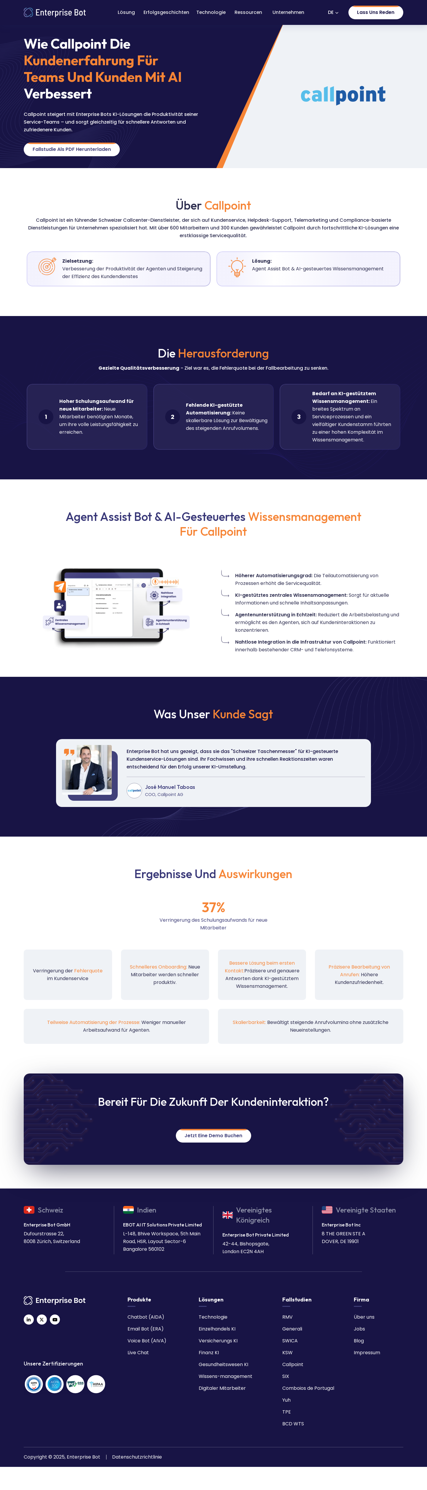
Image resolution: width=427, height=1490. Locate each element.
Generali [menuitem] (292, 1328)
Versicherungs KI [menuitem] (218, 1340)
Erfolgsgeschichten (166, 12)
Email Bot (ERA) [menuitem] (146, 1328)
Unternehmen (288, 12)
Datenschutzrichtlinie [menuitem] (137, 1457)
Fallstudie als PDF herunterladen (72, 149)
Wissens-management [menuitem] (225, 1376)
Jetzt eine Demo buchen (213, 1135)
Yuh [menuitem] (286, 1400)
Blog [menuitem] (359, 1340)
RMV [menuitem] (287, 1317)
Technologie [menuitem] (213, 1317)
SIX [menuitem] (285, 1376)
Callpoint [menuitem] (292, 1364)
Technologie (211, 12)
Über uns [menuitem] (364, 1317)
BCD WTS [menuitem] (293, 1423)
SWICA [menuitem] (290, 1340)
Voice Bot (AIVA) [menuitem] (147, 1340)
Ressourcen (248, 12)
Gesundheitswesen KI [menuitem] (223, 1364)
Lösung (126, 12)
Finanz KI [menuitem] (209, 1352)
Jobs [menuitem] (359, 1328)
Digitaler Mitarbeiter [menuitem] (222, 1388)
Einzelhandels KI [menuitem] (217, 1328)
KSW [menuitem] (287, 1352)
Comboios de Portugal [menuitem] (308, 1388)
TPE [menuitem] (286, 1411)
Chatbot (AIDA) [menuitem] (146, 1317)
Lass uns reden (375, 12)
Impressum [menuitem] (367, 1352)
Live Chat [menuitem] (138, 1352)
